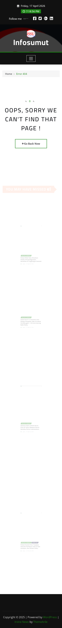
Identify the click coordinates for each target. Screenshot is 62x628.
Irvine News (22, 622)
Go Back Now (31, 143)
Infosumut (31, 42)
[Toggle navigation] (31, 58)
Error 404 (21, 74)
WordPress (50, 617)
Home (8, 74)
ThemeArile (40, 622)
